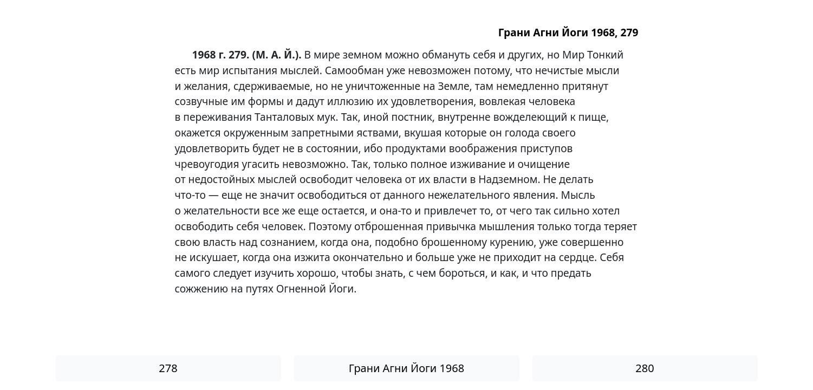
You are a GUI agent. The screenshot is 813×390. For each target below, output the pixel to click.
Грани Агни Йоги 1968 (406, 368)
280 (644, 368)
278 (168, 368)
